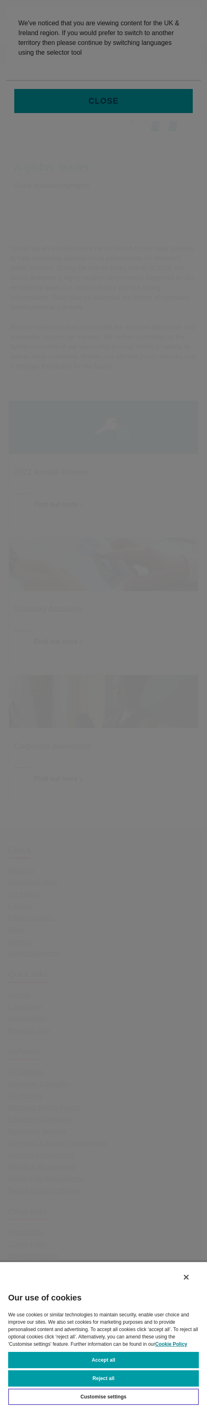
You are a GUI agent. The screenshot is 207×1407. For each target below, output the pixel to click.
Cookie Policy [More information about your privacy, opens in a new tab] (171, 1344)
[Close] (186, 1277)
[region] (103, 1334)
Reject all (103, 1378)
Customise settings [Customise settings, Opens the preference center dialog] (104, 1397)
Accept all (103, 1360)
